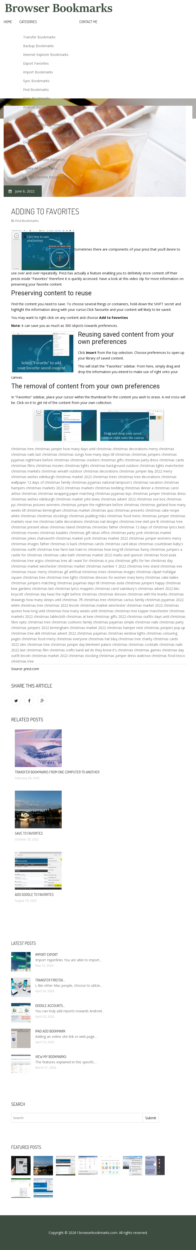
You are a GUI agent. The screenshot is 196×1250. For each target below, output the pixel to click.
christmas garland (154, 504)
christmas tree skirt (134, 521)
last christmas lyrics (63, 588)
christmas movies (50, 465)
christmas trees (105, 476)
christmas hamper (121, 627)
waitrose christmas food (156, 655)
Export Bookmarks (37, 142)
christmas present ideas (30, 527)
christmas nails (22, 454)
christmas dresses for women (102, 577)
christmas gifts (112, 460)
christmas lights (77, 465)
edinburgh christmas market (61, 499)
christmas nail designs (101, 521)
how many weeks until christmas (88, 611)
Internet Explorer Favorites (44, 159)
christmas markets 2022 (45, 488)
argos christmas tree (51, 560)
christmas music (24, 571)
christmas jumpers (146, 454)
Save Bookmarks (36, 116)
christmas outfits (140, 616)
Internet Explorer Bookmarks (45, 54)
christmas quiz (102, 510)
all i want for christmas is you (91, 560)
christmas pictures (31, 504)
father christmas (122, 527)
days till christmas (102, 583)
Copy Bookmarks (36, 98)
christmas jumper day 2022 (140, 471)
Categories (28, 21)
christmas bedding (109, 488)
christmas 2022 (56, 605)
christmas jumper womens (150, 538)
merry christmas (161, 448)
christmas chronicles (92, 527)
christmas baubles (54, 532)
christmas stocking (83, 655)
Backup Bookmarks (38, 46)
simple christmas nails (141, 622)
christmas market (25, 566)
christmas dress (173, 493)
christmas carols (91, 544)
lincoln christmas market (88, 605)
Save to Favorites (29, 833)
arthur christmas (24, 493)
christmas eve (171, 566)
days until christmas (170, 616)
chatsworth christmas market (60, 538)
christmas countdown (155, 544)
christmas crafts (62, 650)
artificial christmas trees (87, 571)
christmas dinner (138, 488)
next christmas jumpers (154, 627)
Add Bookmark (35, 133)
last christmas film (34, 650)
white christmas (23, 516)
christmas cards (171, 460)
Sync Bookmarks (36, 81)
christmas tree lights (62, 577)
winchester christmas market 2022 (136, 605)
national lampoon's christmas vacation (132, 482)
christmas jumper (48, 448)
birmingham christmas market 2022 (78, 627)
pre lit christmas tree (166, 521)
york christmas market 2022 (106, 538)
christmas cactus (120, 599)
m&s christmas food (115, 516)
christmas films (23, 465)
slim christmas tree (35, 644)
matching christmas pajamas (64, 583)
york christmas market (153, 532)
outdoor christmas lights (145, 465)
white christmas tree (27, 605)
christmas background (107, 465)
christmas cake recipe (162, 510)
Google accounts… (50, 1005)
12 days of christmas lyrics (156, 527)
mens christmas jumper (150, 516)
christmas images (121, 571)
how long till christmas (121, 549)
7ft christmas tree (92, 599)
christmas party (171, 622)
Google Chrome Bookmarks (45, 177)
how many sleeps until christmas (51, 599)
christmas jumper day (68, 644)
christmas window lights (126, 633)
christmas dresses (112, 594)
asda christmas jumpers (135, 583)
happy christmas (168, 583)
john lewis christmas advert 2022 (110, 499)
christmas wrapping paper (58, 493)
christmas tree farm (52, 549)
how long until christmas (42, 611)
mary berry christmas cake (148, 577)
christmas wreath (54, 471)
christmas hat (99, 639)
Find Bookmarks (36, 89)
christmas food (33, 639)
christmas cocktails (143, 644)
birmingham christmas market (66, 510)
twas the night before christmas (72, 594)
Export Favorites (36, 63)
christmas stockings (52, 516)
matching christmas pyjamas (102, 493)
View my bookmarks (50, 1056)
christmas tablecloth (50, 616)
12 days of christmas (43, 482)
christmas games (147, 650)
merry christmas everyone (66, 639)
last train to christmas (86, 549)
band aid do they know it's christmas (104, 650)
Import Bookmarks (38, 72)
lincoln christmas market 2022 (44, 655)
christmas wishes (24, 499)
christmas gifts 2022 (110, 616)
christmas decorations (130, 448)
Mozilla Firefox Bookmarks (44, 124)
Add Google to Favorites (34, 894)
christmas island (62, 527)
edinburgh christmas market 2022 (65, 476)
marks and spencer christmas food (140, 555)
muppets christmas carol (99, 588)
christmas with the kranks (148, 594)
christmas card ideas (121, 544)
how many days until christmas (87, 448)
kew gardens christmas (29, 588)
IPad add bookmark (50, 1031)
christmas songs (71, 454)
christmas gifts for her (132, 560)
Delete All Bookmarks (40, 168)
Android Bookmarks (38, 107)
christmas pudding (83, 516)
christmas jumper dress (117, 655)
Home (8, 21)
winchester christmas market (62, 566)
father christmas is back (58, 544)
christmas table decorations (61, 521)
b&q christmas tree (126, 639)
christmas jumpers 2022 (30, 627)
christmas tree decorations (139, 476)
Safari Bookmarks (37, 151)
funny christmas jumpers (159, 549)
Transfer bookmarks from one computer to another (57, 772)
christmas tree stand (143, 566)
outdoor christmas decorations (93, 471)
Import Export (46, 954)
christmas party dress (141, 460)
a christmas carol (165, 488)
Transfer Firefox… (50, 980)
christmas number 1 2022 (106, 566)
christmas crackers (85, 460)
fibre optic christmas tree (31, 622)
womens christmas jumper (67, 504)
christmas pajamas (92, 633)
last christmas (46, 454)
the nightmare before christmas (114, 504)
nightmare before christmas (47, 460)
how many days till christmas (107, 454)
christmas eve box (151, 499)
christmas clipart (149, 571)
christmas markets (79, 488)
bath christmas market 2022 (90, 555)
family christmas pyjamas (81, 482)
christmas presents (129, 510)
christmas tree (22, 448)
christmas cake (55, 555)
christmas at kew (80, 616)
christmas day (162, 560)
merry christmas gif (53, 571)
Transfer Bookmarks (39, 37)
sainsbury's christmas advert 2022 (146, 588)
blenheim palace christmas (107, 644)
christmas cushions (66, 622)
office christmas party (118, 532)
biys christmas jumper (143, 493)
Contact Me (88, 21)
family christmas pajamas (103, 622)
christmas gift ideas (84, 532)
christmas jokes (23, 538)
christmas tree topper (132, 611)
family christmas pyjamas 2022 (159, 599)
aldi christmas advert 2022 (55, 633)
